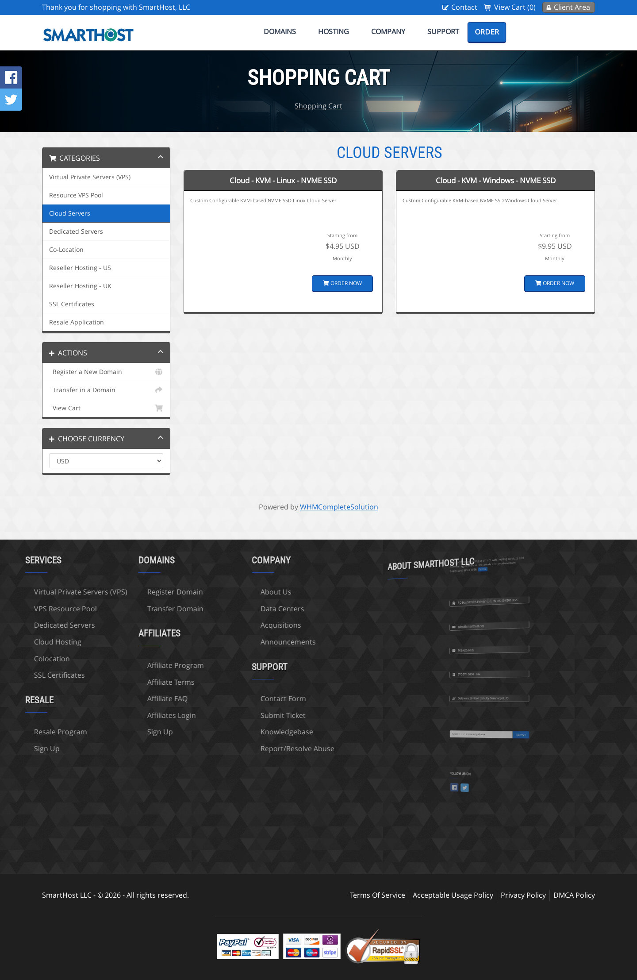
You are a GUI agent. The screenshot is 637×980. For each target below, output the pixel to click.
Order (487, 32)
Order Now (342, 283)
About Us (236, 592)
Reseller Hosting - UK (80, 286)
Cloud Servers (69, 213)
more (487, 546)
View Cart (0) (515, 7)
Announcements (248, 642)
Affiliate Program (135, 665)
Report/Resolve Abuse (258, 748)
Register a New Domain (106, 372)
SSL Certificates (71, 304)
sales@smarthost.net (482, 605)
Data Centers (243, 608)
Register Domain (135, 592)
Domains (280, 31)
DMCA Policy (574, 895)
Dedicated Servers (76, 231)
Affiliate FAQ (127, 698)
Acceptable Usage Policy (453, 895)
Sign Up (120, 732)
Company (388, 31)
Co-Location (66, 250)
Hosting (333, 31)
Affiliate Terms (131, 682)
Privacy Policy (523, 895)
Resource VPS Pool (76, 195)
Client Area (572, 7)
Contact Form (243, 698)
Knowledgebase (247, 732)
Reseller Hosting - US (80, 268)
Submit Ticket (243, 715)
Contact (464, 7)
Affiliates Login (131, 715)
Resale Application (76, 322)
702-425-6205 (481, 629)
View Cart (106, 408)
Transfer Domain (135, 608)
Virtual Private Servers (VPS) (89, 177)
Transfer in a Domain (106, 390)
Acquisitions (241, 625)
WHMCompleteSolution (339, 507)
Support (443, 31)
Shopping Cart (318, 106)
